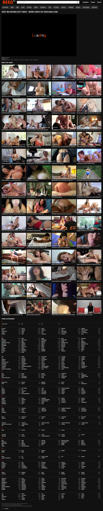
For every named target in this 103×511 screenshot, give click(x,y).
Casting (43, 358)
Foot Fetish (44, 392)
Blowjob (63, 346)
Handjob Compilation (65, 408)
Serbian (43, 479)
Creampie (4, 366)
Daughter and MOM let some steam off (85, 230)
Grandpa (3, 402)
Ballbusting (44, 340)
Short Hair (63, 481)
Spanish (3, 485)
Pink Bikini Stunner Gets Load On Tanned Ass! (62, 213)
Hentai (23, 409)
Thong (82, 495)
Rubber (43, 473)
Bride (62, 349)
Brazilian (43, 349)
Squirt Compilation (6, 486)
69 (42, 324)
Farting (3, 389)
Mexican (43, 443)
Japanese (24, 422)
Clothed (23, 362)
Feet (42, 389)
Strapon (3, 488)
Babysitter (83, 338)
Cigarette (24, 360)
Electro (62, 382)
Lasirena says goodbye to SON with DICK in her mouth (13, 163)
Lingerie (63, 436)
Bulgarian (63, 350)
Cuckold (3, 367)
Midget (62, 443)
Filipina (35, 7)
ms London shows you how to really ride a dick (37, 247)
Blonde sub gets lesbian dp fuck (33, 314)
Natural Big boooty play (57, 197)
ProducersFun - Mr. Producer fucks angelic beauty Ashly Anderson (89, 197)
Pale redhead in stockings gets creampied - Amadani (38, 96)
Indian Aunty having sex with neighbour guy (86, 146)
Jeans (43, 424)
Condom (43, 363)
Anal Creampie (84, 329)
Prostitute (83, 466)
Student (43, 488)
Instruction (63, 416)
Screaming (63, 478)
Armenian (83, 331)
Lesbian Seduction (46, 436)
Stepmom (44, 486)
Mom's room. (54, 298)
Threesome (4, 496)
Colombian (4, 363)
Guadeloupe (84, 402)
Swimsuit (24, 489)
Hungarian (4, 412)
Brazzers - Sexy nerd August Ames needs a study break (64, 96)
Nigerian (43, 450)
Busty (23, 352)
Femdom (63, 389)
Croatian (63, 366)
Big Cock (63, 344)
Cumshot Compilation (6, 369)
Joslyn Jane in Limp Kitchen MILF (34, 146)
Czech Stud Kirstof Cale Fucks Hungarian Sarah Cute (13, 247)
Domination (43, 7)
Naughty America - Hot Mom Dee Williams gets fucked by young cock (39, 163)
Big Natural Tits (84, 344)
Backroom (4, 340)
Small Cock (63, 482)
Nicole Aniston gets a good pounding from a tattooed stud (64, 146)
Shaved (83, 479)
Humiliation (83, 411)
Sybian (82, 489)
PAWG (3, 462)
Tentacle (43, 495)
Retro (43, 472)
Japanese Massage (65, 422)
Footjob (63, 392)
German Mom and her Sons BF (58, 230)
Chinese (83, 359)
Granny (23, 402)
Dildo (23, 375)
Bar (82, 340)
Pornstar (3, 466)
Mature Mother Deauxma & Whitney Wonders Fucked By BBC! (89, 298)
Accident (3, 328)
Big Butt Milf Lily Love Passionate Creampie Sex (62, 180)
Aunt (23, 334)
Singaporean (4, 482)
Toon (3, 498)
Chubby (3, 360)
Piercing (3, 465)
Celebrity (3, 359)
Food (23, 392)
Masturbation (64, 442)
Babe (62, 338)
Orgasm (83, 456)
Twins (43, 499)
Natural (3, 450)
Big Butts (24, 344)
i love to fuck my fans (31, 197)
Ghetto (3, 399)
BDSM (43, 338)
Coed (62, 362)
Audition (3, 334)
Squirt (23, 7)
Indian (3, 416)
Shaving (3, 481)
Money (62, 444)
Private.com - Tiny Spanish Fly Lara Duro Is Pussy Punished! (14, 281)
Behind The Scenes (6, 342)
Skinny (23, 482)
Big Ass (31, 59)
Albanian (63, 328)
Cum (23, 367)
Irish (42, 418)
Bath (23, 341)
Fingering (24, 390)
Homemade (5, 7)
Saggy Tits (4, 478)
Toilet (82, 496)
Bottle (82, 348)
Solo (42, 483)
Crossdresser (84, 366)
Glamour (63, 399)
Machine (43, 440)
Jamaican (4, 422)
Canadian (83, 356)
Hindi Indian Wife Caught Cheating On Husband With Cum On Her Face (89, 281)
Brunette (3, 350)
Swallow (83, 488)
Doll (2, 376)
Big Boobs (36, 59)
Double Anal (64, 376)
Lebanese (4, 436)
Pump (62, 468)
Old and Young (45, 456)
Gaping (62, 398)
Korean (62, 430)
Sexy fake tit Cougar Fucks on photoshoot (61, 247)
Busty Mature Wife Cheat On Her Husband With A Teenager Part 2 (39, 79)
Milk (2, 444)
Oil (22, 456)
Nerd (23, 450)
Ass (19, 59)
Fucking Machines (25, 393)
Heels (3, 409)
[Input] (48, 2)
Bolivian (83, 346)
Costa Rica (4, 365)
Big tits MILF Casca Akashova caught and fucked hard (88, 96)
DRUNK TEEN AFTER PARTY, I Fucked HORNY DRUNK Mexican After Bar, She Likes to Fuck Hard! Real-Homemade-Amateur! (64, 314)
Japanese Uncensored (6, 424)
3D (22, 324)
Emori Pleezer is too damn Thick (34, 230)
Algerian (83, 328)
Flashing (83, 390)
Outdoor (43, 457)
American (44, 329)
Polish (62, 465)
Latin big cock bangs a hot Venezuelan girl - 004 (12, 314)
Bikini (43, 345)
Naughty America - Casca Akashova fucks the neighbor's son (64, 79)
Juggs (23, 425)
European (44, 383)
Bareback (4, 341)
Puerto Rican (24, 468)
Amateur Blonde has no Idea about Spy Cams (61, 281)
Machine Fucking (65, 440)
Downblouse (24, 377)
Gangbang (71, 7)
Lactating (4, 434)
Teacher (63, 493)
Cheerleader (44, 359)
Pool (82, 465)
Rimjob (82, 472)
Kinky (3, 430)
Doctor (62, 375)
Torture (43, 498)
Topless (23, 498)
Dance (23, 373)
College (83, 362)
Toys (62, 498)
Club (43, 362)
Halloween (24, 408)
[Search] (77, 2)
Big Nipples (4, 345)
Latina (43, 434)
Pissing (23, 465)
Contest (63, 363)
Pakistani (44, 462)
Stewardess (63, 486)
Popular (93, 2)
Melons (23, 443)
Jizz (2, 425)
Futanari (83, 393)
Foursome (83, 392)
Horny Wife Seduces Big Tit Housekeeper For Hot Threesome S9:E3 (14, 146)
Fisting (62, 390)
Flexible (3, 392)
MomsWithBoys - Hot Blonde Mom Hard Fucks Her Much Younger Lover (64, 129)
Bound (3, 349)
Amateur (26, 59)
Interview (29, 7)
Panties (83, 462)
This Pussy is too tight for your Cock (84, 314)
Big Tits (23, 345)
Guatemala (4, 403)
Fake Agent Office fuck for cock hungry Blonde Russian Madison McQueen (39, 298)
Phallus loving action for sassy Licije (34, 264)
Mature (82, 442)
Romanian (4, 473)
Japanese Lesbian (45, 422)
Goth (82, 401)
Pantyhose (4, 463)
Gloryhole (4, 401)
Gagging (3, 398)
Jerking (63, 424)
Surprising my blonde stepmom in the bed (11, 96)
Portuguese (24, 466)
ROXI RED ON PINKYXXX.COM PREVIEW (10, 113)
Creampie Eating (45, 366)
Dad (2, 373)
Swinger (43, 489)
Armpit (3, 332)
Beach (62, 341)
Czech (62, 369)
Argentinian (63, 331)
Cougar (23, 365)
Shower (83, 481)
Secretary (83, 478)
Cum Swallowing (65, 367)
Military (83, 443)
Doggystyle (83, 375)
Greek (43, 402)
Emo (82, 382)
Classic (63, 360)
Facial (43, 388)
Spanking (24, 485)
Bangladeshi (64, 340)
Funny (62, 393)
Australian (44, 334)
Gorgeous (63, 401)
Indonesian (94, 7)
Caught (82, 358)
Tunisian (3, 499)
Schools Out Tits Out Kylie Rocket (9, 298)
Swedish (3, 489)
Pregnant (43, 466)
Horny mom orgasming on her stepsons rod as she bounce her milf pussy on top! (14, 230)
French (3, 393)
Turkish (23, 499)
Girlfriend (24, 399)
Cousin (62, 365)
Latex (23, 434)
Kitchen (43, 430)
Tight (43, 496)
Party (23, 463)
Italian (82, 418)
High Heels (44, 409)
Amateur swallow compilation (83, 247)
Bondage (3, 348)
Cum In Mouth (86, 7)
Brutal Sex (24, 350)
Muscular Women (25, 446)
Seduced (3, 479)
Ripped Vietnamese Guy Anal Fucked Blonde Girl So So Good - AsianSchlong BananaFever (89, 129)
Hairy (50, 7)
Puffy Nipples (44, 468)
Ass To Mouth (84, 332)
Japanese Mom (84, 422)
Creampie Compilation (26, 366)
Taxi (42, 493)
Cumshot (83, 367)
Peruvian (43, 463)
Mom (43, 444)
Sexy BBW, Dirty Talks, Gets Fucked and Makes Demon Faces (14, 213)
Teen (3, 495)
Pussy (82, 468)
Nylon (12, 7)
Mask (23, 442)
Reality (3, 472)
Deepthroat (63, 373)
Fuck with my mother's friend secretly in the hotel (37, 129)
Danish (43, 373)
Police (43, 465)
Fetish (82, 389)
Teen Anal (24, 495)
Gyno (43, 403)
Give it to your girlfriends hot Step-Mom (35, 213)
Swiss (62, 489)
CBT (2, 356)
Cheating (23, 359)
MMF (23, 440)
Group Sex (63, 402)
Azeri (82, 334)
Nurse (23, 452)
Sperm (43, 485)
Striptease (24, 488)
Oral (62, 456)
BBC (2, 338)
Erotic (3, 383)
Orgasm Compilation (6, 457)
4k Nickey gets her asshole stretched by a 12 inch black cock (64, 113)
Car (2, 358)
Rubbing (63, 473)
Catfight (63, 358)
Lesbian (23, 436)
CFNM (23, 356)
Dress (43, 377)
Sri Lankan (56, 7)
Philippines (63, 463)
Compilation (24, 363)
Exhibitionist (84, 383)
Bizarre (82, 345)
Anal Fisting (4, 331)
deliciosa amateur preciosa (57, 264)
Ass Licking (63, 332)
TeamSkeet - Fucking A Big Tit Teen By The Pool (37, 113)
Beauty (82, 341)
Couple (43, 365)
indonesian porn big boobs (32, 180)
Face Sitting (24, 388)
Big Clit (43, 344)
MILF (22, 59)
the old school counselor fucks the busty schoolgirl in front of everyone (89, 113)
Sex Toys (63, 479)
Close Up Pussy (5, 362)
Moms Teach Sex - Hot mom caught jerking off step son (89, 79)
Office (3, 456)
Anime (23, 331)
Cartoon (23, 358)
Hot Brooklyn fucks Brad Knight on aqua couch (12, 79)
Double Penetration (6, 377)
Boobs (12, 59)
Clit (82, 360)
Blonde (16, 59)
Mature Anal (4, 443)
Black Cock (24, 346)
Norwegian (83, 450)
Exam (62, 383)
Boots (43, 348)
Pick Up (83, 463)
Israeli (62, 418)
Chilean (63, 359)
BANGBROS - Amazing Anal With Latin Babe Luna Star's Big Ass (14, 197)
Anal (62, 329)
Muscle (3, 446)
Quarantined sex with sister (58, 163)
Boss (62, 348)
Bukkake (43, 350)
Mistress (23, 444)
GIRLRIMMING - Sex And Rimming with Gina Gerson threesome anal (89, 213)
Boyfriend (24, 349)
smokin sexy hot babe (31, 281)
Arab (43, 331)
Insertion (43, 416)
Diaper (3, 375)
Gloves (8, 59)
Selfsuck (23, 479)
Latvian (63, 434)
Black (3, 346)
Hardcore (64, 7)
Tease (82, 493)
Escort (23, 383)
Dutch (82, 377)
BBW (17, 7)
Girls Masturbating (46, 399)
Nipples (63, 450)
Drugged (78, 7)
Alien (3, 329)
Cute (43, 369)
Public (3, 468)
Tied (22, 496)
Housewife (44, 411)
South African (64, 483)
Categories (86, 2)
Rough (23, 473)
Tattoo (23, 493)
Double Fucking (84, 376)
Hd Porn (6, 508)
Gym (23, 403)
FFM (3, 388)
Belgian (23, 342)
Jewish (82, 424)
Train (82, 498)
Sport (62, 485)
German (83, 398)
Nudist (3, 452)
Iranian (23, 418)
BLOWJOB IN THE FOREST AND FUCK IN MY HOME (88, 180)
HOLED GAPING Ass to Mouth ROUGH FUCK (11, 180)
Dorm (43, 376)
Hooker (3, 411)
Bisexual (63, 345)
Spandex (83, 483)
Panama (63, 462)
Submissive (63, 488)
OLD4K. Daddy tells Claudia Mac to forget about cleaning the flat (89, 264)
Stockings (83, 486)
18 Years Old (4, 324)
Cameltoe (63, 356)
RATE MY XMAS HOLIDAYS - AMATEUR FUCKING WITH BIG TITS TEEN (14, 129)
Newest (99, 2)
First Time (44, 390)
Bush (3, 352)
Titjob (62, 496)
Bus (82, 350)
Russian (83, 473)
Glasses (83, 399)
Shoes (43, 481)
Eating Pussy (4, 382)
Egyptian (43, 382)
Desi (82, 373)
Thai (62, 495)
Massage (43, 442)
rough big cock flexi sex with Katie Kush (10, 264)
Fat (22, 389)
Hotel (23, 411)
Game (23, 398)
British (82, 349)
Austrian (63, 334)
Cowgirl (83, 365)
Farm (82, 388)
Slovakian (44, 482)
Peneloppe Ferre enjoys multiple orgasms (86, 163)
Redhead (23, 472)
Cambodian (44, 356)
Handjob (43, 408)
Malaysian (4, 442)
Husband (23, 412)
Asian (23, 332)
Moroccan (83, 444)
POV (22, 462)
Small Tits (83, 482)
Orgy (23, 457)
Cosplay (83, 363)
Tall (2, 493)
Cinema (43, 360)
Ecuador (23, 382)
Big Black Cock (64, 342)
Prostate (63, 466)
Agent (43, 328)
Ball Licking (24, 340)
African (23, 328)
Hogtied (63, 409)
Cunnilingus (24, 369)
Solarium (23, 483)
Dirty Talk (44, 375)
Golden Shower (45, 401)
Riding (62, 472)
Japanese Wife (25, 424)
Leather (83, 434)
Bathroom (44, 341)
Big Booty (4, 344)
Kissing (23, 430)
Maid (82, 440)
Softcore (3, 483)
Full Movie (44, 393)
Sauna (43, 478)
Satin (23, 478)
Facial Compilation (65, 388)
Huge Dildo (63, 411)
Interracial (83, 416)
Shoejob (23, 481)
